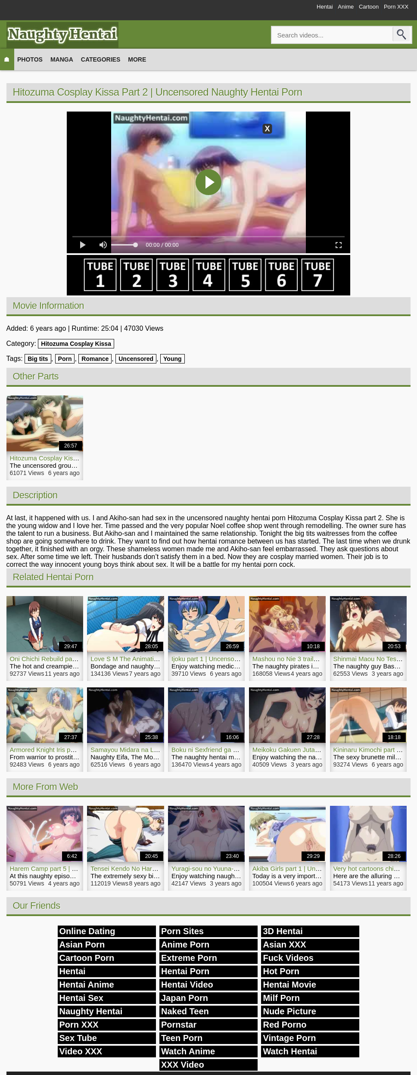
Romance (95, 358)
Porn (65, 358)
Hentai (299, 9)
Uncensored (135, 358)
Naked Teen (185, 1011)
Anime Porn (185, 944)
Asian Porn (82, 944)
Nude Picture (289, 1011)
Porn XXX (392, 9)
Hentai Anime (86, 984)
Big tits (38, 358)
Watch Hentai (290, 1051)
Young (172, 358)
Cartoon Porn (87, 958)
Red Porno (284, 1024)
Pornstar (178, 1024)
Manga (61, 59)
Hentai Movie (289, 984)
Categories (101, 59)
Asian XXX (284, 944)
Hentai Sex (81, 998)
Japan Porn (184, 998)
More (137, 59)
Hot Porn (281, 971)
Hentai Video (187, 984)
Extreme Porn (189, 958)
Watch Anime (188, 1051)
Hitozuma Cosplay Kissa (76, 343)
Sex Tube (78, 1038)
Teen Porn (181, 1038)
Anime (327, 9)
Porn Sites (182, 931)
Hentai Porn (185, 971)
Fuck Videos (288, 958)
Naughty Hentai (91, 1011)
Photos (30, 59)
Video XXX (81, 1051)
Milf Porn (281, 998)
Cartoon (357, 9)
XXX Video (182, 1064)
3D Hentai (282, 931)
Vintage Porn (289, 1038)
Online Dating (87, 931)
